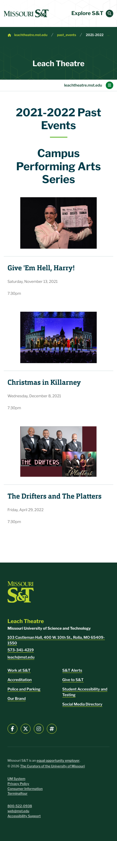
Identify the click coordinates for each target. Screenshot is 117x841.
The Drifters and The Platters (54, 496)
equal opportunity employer (58, 761)
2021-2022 (95, 35)
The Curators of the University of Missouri (52, 766)
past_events (66, 35)
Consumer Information (25, 789)
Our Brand (16, 698)
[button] (109, 13)
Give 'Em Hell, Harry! (41, 268)
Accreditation (19, 679)
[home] (26, 13)
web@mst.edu (18, 811)
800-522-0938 (19, 806)
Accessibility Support (24, 816)
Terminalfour (17, 793)
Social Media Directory (82, 704)
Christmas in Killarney (44, 382)
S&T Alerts (72, 670)
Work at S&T (19, 670)
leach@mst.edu (20, 657)
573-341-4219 (20, 650)
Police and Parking (24, 689)
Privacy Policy (18, 784)
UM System (16, 779)
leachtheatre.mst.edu (30, 35)
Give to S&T (73, 679)
